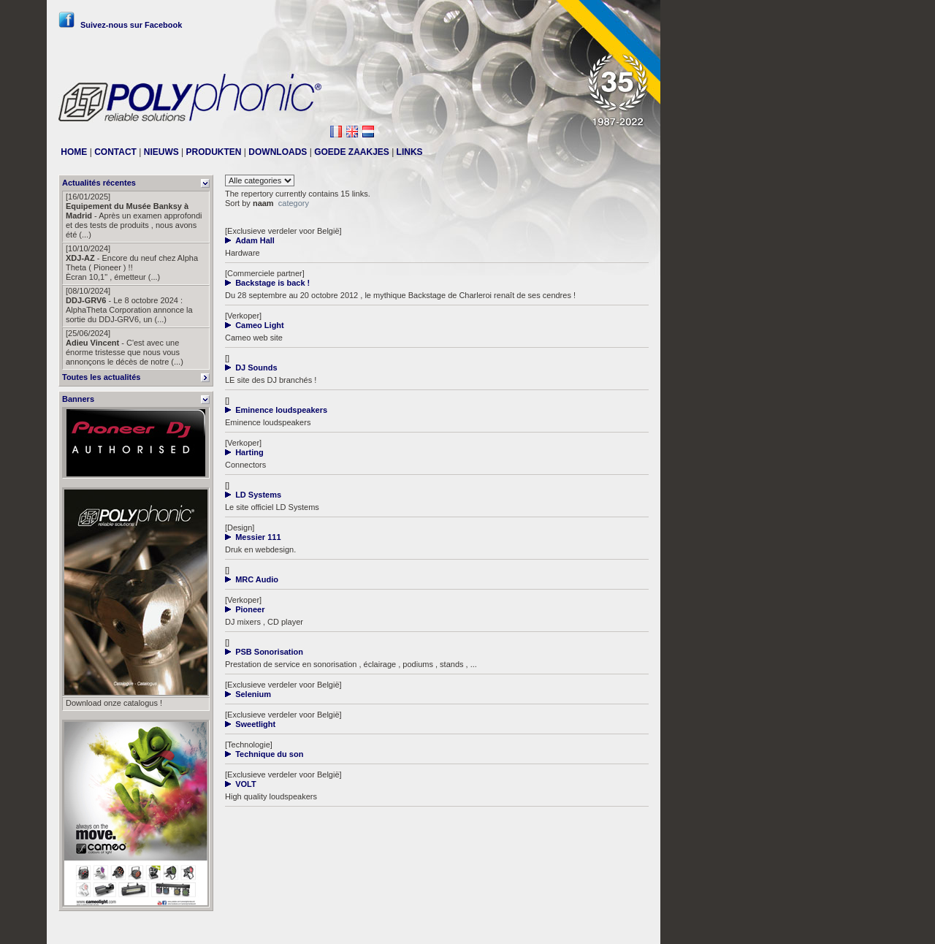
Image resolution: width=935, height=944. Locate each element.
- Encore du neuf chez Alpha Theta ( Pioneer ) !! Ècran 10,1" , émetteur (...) (132, 262)
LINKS (410, 152)
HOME (74, 152)
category (293, 203)
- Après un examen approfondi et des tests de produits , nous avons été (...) (134, 215)
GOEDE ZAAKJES (351, 152)
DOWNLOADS (277, 152)
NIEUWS (161, 152)
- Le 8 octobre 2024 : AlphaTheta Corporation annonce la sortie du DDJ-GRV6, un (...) (129, 305)
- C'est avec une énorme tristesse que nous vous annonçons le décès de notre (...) (124, 347)
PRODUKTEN (214, 152)
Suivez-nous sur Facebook (120, 24)
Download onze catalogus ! (114, 703)
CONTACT (115, 152)
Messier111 (628, 927)
